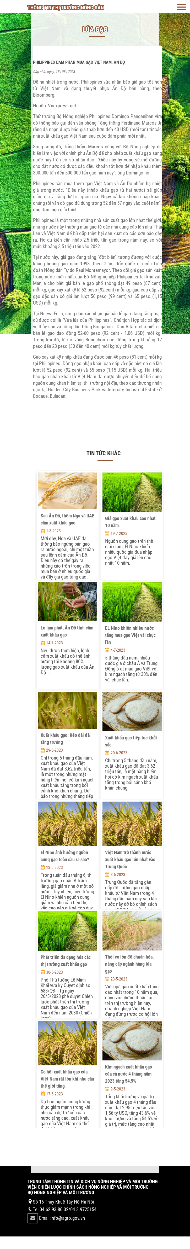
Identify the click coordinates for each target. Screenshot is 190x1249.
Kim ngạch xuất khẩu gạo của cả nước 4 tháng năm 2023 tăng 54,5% (128, 1074)
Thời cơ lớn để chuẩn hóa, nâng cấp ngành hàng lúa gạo (129, 964)
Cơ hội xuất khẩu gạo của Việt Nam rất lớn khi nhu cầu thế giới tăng (67, 1079)
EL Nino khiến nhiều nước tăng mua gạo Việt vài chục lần (130, 635)
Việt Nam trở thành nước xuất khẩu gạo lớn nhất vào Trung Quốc (130, 859)
